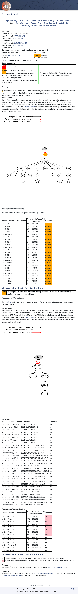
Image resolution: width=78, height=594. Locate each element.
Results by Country (29, 26)
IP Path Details (29, 107)
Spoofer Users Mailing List (11, 576)
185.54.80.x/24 (19, 36)
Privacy (71, 589)
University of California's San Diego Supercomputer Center (35, 591)
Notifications (65, 21)
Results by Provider (47, 26)
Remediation (49, 23)
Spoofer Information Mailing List (44, 573)
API (56, 21)
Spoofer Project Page (15, 21)
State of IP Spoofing (55, 567)
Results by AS (62, 23)
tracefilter (8, 302)
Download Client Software (37, 21)
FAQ (52, 21)
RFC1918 (11, 55)
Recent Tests (36, 23)
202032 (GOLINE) (18, 38)
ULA (18, 55)
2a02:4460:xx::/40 (20, 43)
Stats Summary (22, 23)
